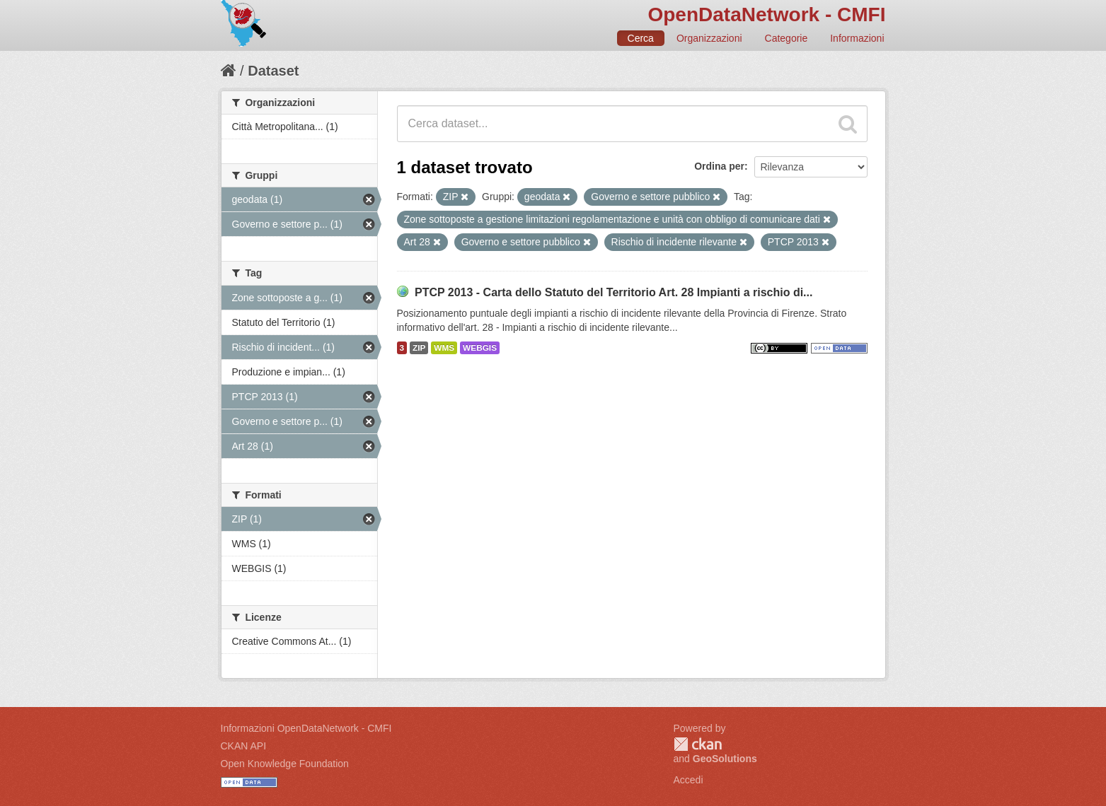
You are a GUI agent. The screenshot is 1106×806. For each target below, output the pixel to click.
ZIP (419, 348)
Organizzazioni (709, 38)
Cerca (641, 38)
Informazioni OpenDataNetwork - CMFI (306, 728)
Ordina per (719, 166)
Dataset (273, 70)
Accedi (688, 779)
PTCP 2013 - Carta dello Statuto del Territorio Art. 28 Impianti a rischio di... (614, 292)
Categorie (786, 38)
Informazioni (857, 38)
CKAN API (244, 746)
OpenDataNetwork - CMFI (766, 14)
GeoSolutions (725, 758)
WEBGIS (480, 348)
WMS (444, 348)
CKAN (698, 744)
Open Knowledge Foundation (285, 763)
